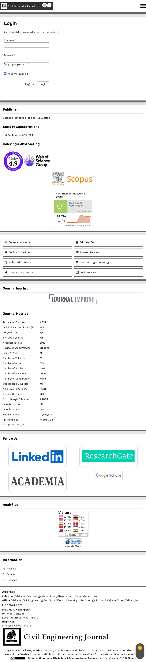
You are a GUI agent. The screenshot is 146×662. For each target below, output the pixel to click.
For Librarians (10, 580)
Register (30, 84)
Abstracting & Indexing (92, 262)
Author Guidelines (17, 252)
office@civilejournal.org (16, 625)
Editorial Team (86, 242)
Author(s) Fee (86, 272)
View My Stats (73, 546)
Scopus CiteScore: (13, 394)
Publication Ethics (18, 262)
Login (43, 84)
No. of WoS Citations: (15, 389)
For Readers (9, 568)
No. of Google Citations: (16, 399)
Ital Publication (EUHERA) (19, 135)
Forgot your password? (17, 64)
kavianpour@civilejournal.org (20, 617)
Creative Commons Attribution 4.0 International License (63, 658)
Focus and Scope (17, 242)
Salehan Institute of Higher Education (26, 117)
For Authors (9, 574)
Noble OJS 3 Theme (123, 658)
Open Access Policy (19, 272)
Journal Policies (87, 252)
